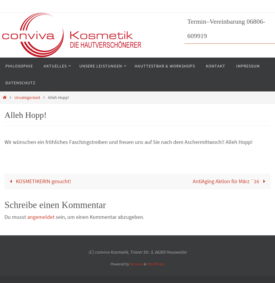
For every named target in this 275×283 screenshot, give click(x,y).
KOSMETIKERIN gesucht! (39, 181)
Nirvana (136, 264)
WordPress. (156, 264)
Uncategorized (27, 97)
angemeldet (40, 216)
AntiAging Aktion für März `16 (230, 181)
